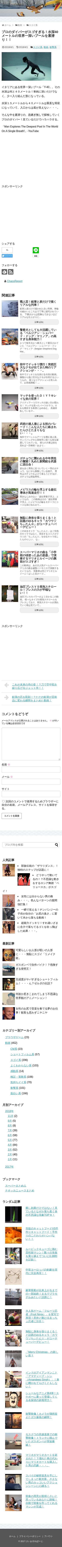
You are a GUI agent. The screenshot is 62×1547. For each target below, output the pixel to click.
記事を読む (39, 322)
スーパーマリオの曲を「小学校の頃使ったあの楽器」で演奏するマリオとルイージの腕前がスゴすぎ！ (38, 557)
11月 (10, 1116)
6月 (10, 1135)
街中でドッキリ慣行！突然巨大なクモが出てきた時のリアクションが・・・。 (38, 367)
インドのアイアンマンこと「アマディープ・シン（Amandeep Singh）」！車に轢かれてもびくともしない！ (42, 1379)
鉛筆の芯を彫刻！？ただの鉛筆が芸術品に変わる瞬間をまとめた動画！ (30, 698)
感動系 (14, 1071)
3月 (10, 1149)
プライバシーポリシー (30, 1536)
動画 (46, 47)
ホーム (12, 1536)
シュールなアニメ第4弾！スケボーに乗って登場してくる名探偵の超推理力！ (42, 1397)
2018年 (9, 1111)
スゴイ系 (37, 47)
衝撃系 (53, 47)
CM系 (13, 1048)
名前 (6, 764)
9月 (10, 1120)
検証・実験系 (18, 1076)
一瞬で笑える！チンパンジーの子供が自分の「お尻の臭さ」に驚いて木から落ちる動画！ (38, 913)
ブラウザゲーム (14, 1037)
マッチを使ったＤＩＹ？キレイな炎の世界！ (38, 397)
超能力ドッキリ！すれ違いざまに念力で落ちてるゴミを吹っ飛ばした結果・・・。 (38, 926)
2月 (10, 1154)
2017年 (9, 1166)
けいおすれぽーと (34, 1541)
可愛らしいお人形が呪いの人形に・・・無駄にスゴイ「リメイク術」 (35, 954)
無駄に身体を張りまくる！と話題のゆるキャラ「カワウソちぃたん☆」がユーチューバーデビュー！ (38, 522)
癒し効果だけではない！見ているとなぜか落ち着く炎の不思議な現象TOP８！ (41, 1211)
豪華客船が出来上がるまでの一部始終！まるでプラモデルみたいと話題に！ (41, 1294)
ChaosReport (14, 281)
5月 (10, 1140)
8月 (10, 1125)
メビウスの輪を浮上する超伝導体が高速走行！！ (38, 491)
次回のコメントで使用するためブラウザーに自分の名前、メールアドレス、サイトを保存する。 (30, 805)
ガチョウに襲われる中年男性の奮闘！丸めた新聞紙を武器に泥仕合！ (38, 461)
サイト (6, 789)
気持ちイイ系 (18, 1082)
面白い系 (15, 1093)
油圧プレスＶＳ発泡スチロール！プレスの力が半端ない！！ (38, 589)
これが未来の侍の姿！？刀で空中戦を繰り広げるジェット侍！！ (30, 685)
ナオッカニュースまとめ (19, 1190)
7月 (10, 1130)
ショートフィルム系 (22, 1054)
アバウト (48, 1536)
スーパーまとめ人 (15, 1185)
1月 (10, 1159)
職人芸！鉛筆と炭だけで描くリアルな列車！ (38, 303)
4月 (10, 1144)
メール (7, 776)
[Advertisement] (29, 212)
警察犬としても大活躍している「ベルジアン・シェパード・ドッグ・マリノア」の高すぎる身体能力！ (38, 334)
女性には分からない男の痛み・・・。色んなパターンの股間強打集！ (37, 900)
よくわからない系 (21, 1065)
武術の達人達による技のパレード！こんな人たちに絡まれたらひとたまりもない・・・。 (38, 428)
